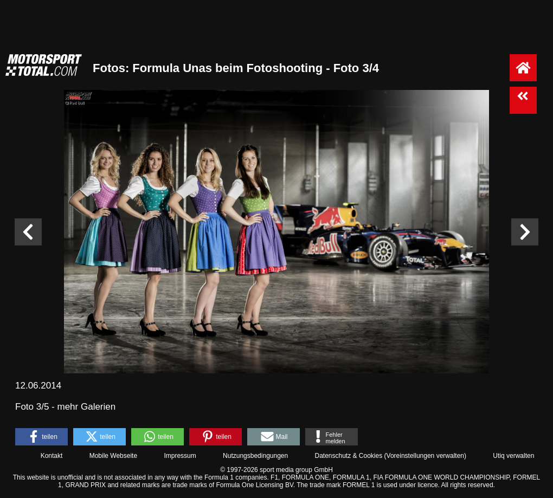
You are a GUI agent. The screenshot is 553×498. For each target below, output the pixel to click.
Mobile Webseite (113, 456)
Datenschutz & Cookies (348, 456)
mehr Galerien (86, 407)
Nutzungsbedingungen (255, 456)
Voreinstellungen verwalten (425, 456)
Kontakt (52, 456)
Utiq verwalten (513, 456)
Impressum (180, 456)
